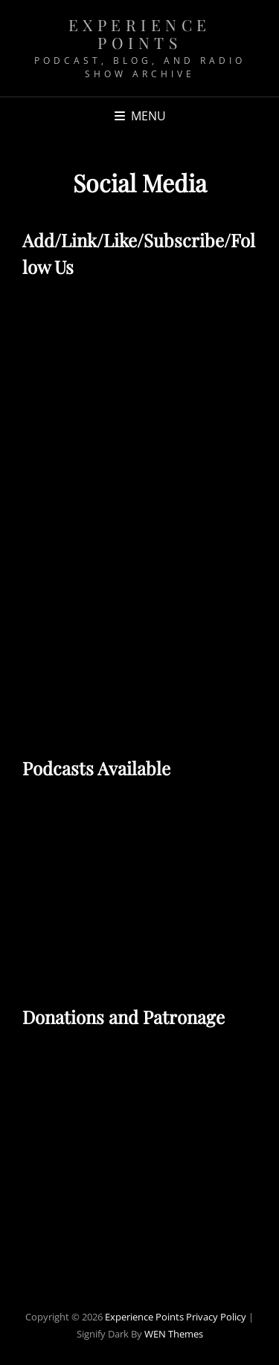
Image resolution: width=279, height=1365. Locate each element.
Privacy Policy (216, 1316)
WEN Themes (173, 1333)
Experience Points (139, 33)
